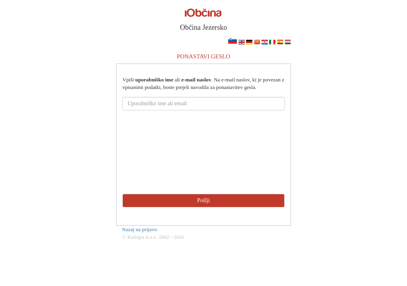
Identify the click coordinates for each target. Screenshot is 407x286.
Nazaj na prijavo (139, 229)
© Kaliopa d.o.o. (139, 237)
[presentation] (203, 164)
